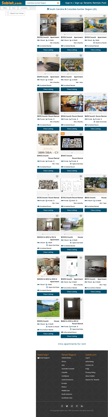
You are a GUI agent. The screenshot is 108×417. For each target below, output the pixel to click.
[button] (24, 8)
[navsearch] (42, 3)
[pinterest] (77, 406)
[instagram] (72, 406)
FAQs (87, 369)
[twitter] (67, 406)
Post (104, 2)
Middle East (66, 391)
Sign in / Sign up (74, 2)
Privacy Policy (90, 372)
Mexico (64, 387)
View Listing (48, 50)
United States (66, 358)
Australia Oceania (68, 369)
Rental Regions (69, 354)
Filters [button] (5, 8)
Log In (88, 358)
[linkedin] (82, 406)
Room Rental (53, 116)
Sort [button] (13, 8)
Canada (64, 372)
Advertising (90, 361)
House (104, 198)
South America (67, 394)
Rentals (97, 2)
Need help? (43, 354)
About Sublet (90, 376)
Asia (63, 365)
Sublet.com (91, 354)
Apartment (54, 37)
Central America (67, 380)
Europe (64, 383)
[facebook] (62, 406)
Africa (64, 361)
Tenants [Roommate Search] (88, 2)
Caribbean (65, 376)
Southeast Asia (67, 398)
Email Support (44, 358)
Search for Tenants (92, 380)
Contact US (89, 365)
